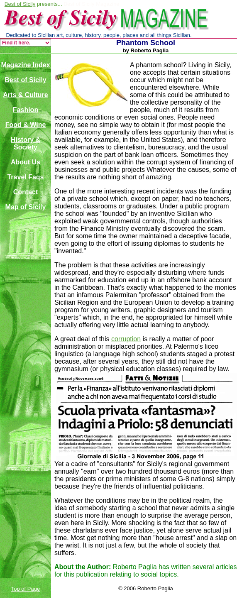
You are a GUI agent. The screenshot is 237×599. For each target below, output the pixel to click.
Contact (25, 192)
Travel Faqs (25, 177)
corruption (126, 338)
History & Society (25, 143)
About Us (25, 162)
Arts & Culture (25, 94)
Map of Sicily (25, 206)
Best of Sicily (20, 4)
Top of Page (25, 589)
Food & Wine (25, 124)
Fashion (25, 109)
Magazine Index (25, 64)
